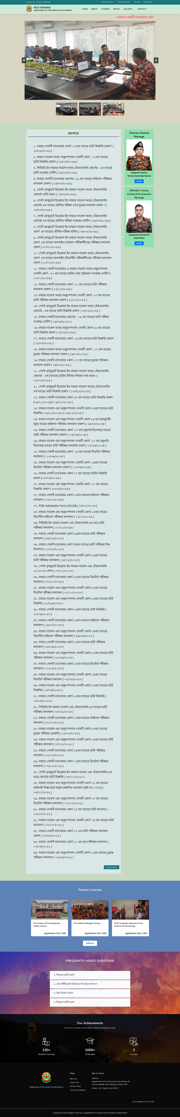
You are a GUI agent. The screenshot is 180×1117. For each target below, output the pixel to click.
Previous (24, 60)
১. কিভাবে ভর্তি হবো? (64, 974)
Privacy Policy (75, 1086)
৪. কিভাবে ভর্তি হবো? (64, 1002)
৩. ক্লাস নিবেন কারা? (63, 993)
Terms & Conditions (78, 1090)
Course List (74, 1082)
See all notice (111, 867)
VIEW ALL (90, 943)
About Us (73, 1078)
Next (156, 60)
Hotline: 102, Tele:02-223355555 (38, 2)
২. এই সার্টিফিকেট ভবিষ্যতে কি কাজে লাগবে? (75, 984)
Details (139, 181)
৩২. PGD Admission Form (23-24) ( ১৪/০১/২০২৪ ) (65, 506)
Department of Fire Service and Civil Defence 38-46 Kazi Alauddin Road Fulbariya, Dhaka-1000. (111, 1082)
